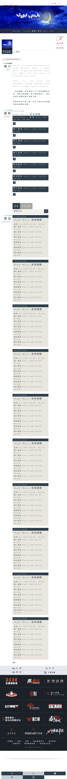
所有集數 (7, 52)
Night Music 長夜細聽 (27, 114)
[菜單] (64, 3)
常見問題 (53, 741)
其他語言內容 (46, 743)
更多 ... (15, 663)
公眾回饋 (51, 672)
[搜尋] (59, 3)
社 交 (51, 668)
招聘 (19, 741)
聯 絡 (18, 672)
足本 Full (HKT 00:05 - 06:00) (29, 224)
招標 (27, 741)
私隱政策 (17, 743)
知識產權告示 (39, 741)
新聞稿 (11, 741)
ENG (53, 3)
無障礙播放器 (30, 743)
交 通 (18, 668)
